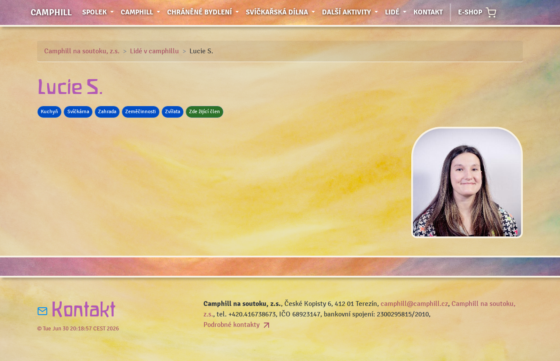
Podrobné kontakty (237, 324)
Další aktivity (352, 12)
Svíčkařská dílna (282, 12)
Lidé (397, 12)
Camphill (51, 12)
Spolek (99, 12)
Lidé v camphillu (154, 51)
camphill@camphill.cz (414, 303)
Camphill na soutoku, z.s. (81, 51)
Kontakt (428, 12)
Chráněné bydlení (204, 12)
